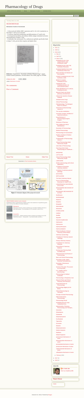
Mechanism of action (35, 11)
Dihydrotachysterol (61, 316)
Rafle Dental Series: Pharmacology (61, 297)
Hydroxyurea (59, 224)
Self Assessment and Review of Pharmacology (64, 254)
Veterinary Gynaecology (62, 234)
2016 (56, 360)
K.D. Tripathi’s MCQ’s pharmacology (61, 271)
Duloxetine (59, 310)
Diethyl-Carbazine (60, 330)
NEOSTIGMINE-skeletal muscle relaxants (16, 201)
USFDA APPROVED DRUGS (14, 11)
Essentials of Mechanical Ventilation (62, 264)
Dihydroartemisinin (61, 328)
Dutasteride (59, 314)
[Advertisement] (27, 140)
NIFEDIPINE (59, 152)
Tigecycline (59, 321)
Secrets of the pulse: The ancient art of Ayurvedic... (64, 267)
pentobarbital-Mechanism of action (65, 344)
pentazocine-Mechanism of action (64, 346)
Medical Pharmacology (62, 130)
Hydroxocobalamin (61, 229)
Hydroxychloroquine (61, 226)
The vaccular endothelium (62, 111)
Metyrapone (16, 206)
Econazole (58, 323)
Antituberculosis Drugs (62, 99)
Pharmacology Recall (61, 300)
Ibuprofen (58, 217)
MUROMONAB (60, 197)
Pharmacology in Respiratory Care (65, 277)
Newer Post (9, 157)
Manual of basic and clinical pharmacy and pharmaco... (63, 93)
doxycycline (16, 214)
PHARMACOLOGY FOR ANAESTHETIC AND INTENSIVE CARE (62, 62)
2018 (56, 52)
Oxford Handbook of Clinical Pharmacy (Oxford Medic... (63, 231)
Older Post (45, 157)
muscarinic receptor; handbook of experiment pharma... (64, 114)
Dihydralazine (59, 312)
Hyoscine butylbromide (62, 220)
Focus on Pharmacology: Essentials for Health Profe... (64, 181)
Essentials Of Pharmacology (63, 128)
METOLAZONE (60, 176)
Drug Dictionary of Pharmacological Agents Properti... (63, 119)
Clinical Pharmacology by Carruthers (62, 291)
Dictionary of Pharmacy (62, 122)
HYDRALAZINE (60, 210)
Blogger (50, 394)
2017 (56, 358)
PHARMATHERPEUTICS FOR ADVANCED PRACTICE (64, 70)
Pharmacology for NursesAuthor (64, 132)
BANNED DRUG (47, 11)
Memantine (59, 208)
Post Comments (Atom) (30, 161)
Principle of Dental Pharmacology (64, 294)
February (58, 355)
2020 (56, 50)
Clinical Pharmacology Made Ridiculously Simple (63, 143)
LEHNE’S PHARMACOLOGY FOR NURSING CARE (65, 77)
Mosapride (58, 204)
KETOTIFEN (59, 173)
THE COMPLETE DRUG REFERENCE (62, 125)
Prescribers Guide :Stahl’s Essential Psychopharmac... (64, 260)
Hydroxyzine (59, 222)
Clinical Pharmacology (62, 102)
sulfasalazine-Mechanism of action (65, 352)
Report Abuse (57, 379)
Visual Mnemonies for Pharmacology (61, 284)
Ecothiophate (59, 319)
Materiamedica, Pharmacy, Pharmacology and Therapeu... (64, 307)
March (58, 58)
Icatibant (58, 213)
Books (25, 11)
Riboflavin (58, 332)
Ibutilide (58, 215)
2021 (56, 47)
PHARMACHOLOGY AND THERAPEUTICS (62, 303)
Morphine (58, 202)
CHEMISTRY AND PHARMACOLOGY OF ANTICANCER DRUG (62, 85)
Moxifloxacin (59, 195)
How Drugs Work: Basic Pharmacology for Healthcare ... (65, 148)
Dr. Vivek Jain (66, 368)
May (57, 54)
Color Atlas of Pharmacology (63, 145)
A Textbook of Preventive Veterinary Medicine (62, 167)
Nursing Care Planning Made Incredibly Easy (63, 250)
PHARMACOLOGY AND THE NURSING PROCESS (63, 66)
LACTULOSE (59, 154)
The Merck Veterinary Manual (63, 178)
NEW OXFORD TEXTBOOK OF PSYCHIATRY (64, 73)
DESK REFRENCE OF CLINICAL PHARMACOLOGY (64, 89)
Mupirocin (58, 199)
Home (27, 157)
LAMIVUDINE (59, 160)
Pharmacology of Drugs (24, 6)
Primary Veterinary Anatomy (63, 240)
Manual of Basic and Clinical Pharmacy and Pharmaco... (63, 280)
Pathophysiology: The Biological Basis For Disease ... (64, 104)
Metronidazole (59, 206)
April (57, 56)
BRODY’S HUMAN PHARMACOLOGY (61, 80)
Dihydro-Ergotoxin (60, 334)
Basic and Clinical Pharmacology (64, 257)
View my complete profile (67, 370)
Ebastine (58, 325)
